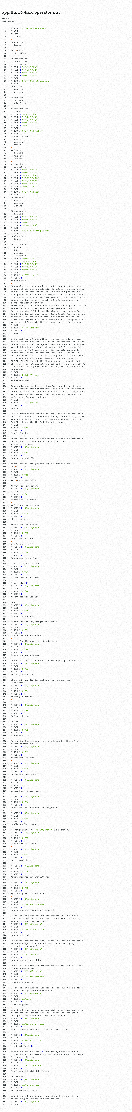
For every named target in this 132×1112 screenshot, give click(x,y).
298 (4, 852)
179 (4, 522)
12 (4, 58)
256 (4, 735)
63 (4, 200)
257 (4, 738)
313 (4, 893)
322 (4, 918)
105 (4, 316)
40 (4, 136)
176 (4, 513)
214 (4, 619)
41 (4, 139)
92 (4, 280)
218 (4, 630)
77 (4, 239)
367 (4, 1043)
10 (4, 53)
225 (4, 649)
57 (4, 183)
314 (4, 896)
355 (4, 1010)
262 (4, 752)
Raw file (5, 18)
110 (4, 330)
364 (4, 1035)
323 (4, 921)
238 (4, 685)
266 (4, 763)
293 (4, 838)
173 (4, 505)
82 (4, 253)
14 (4, 64)
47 (4, 156)
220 (4, 635)
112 (4, 336)
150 (4, 441)
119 (4, 355)
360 (4, 1024)
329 (4, 938)
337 (4, 960)
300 (4, 857)
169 (4, 494)
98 (4, 297)
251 (4, 721)
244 (4, 702)
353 (4, 1004)
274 (4, 785)
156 (4, 458)
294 (4, 841)
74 (4, 230)
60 (4, 192)
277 (4, 793)
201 (4, 583)
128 (4, 380)
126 (4, 375)
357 (4, 1015)
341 (4, 971)
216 (4, 624)
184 (4, 536)
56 (4, 181)
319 (4, 910)
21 (4, 83)
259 (4, 743)
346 (4, 985)
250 (4, 719)
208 (4, 602)
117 (4, 350)
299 (4, 854)
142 (4, 419)
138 (4, 408)
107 (4, 322)
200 (4, 580)
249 (4, 716)
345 (4, 982)
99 (4, 300)
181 (4, 527)
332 (4, 946)
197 (4, 572)
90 (4, 275)
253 (4, 727)
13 (4, 61)
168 (4, 491)
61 (4, 194)
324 (4, 924)
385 (4, 1093)
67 (4, 211)
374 (4, 1062)
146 (4, 430)
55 (4, 178)
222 (4, 641)
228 (4, 658)
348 (4, 990)
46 (4, 153)
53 (4, 172)
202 (4, 585)
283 (4, 810)
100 (4, 303)
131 (4, 388)
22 (4, 86)
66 (4, 208)
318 (4, 907)
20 (4, 81)
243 (4, 699)
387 (4, 1098)
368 (4, 1046)
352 (4, 1001)
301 (4, 860)
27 (4, 100)
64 (4, 203)
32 (4, 114)
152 (4, 447)
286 (4, 818)
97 (4, 294)
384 (4, 1090)
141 (4, 416)
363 (4, 1032)
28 (4, 103)
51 (4, 167)
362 (4, 1029)
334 (4, 952)
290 (4, 830)
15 (4, 67)
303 (4, 866)
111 (4, 333)
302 (4, 863)
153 (4, 450)
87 (4, 267)
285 (4, 816)
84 (4, 258)
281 (4, 805)
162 (4, 475)
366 (4, 1040)
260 (4, 746)
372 (4, 1057)
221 (4, 638)
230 (4, 663)
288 (4, 824)
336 (4, 957)
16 (4, 70)
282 (4, 807)
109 (4, 328)
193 (4, 561)
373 (4, 1060)
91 (4, 278)
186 (4, 541)
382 (4, 1085)
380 (4, 1079)
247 (4, 710)
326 (4, 929)
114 (4, 341)
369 (4, 1049)
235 (4, 677)
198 (4, 574)
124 (4, 369)
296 (4, 846)
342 (4, 974)
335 (4, 954)
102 (4, 308)
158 (4, 463)
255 (4, 732)
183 (4, 533)
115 (4, 344)
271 (4, 777)
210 (4, 608)
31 (4, 111)
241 (4, 694)
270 (4, 774)
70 (4, 219)
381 (4, 1082)
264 (4, 757)
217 (4, 627)
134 (4, 397)
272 (4, 780)
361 (4, 1026)
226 (4, 652)
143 (4, 422)
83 (4, 255)
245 (4, 705)
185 (4, 538)
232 (4, 669)
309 (4, 882)
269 (4, 771)
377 (4, 1071)
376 (4, 1068)
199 (4, 577)
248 (4, 713)
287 (4, 821)
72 (4, 225)
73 (4, 228)
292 (4, 835)
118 (4, 352)
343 (4, 976)
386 (4, 1096)
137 (4, 405)
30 (4, 108)
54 (4, 175)
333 (4, 949)
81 (4, 250)
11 (4, 56)
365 (4, 1037)
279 (4, 799)
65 (4, 206)
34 (4, 120)
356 (4, 1012)
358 (4, 1018)
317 (4, 904)
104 (4, 314)
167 (4, 488)
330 (4, 940)
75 (4, 233)
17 (4, 72)
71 (4, 222)
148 (4, 436)
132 (4, 391)
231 (4, 666)
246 (4, 707)
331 (4, 943)
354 (4, 1007)
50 (4, 164)
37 (4, 128)
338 (4, 963)
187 (4, 544)
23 (4, 89)
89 (4, 272)
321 (4, 915)
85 (4, 261)
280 (4, 802)
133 (4, 394)
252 (4, 724)
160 (4, 469)
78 (4, 242)
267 (4, 766)
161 (4, 472)
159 (4, 466)
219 (4, 633)
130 (4, 386)
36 (4, 125)
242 (4, 696)
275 (4, 788)
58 (4, 186)
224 (4, 646)
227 (4, 655)
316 (4, 902)
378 (4, 1074)
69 (4, 217)
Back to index (8, 21)
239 (4, 688)
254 (4, 730)
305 (4, 871)
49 (4, 161)
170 (4, 497)
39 (4, 133)
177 (4, 516)
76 (4, 236)
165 (4, 483)
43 (4, 144)
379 (4, 1076)
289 (4, 827)
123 (4, 366)
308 (4, 879)
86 (4, 264)
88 (4, 269)
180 (4, 524)
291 (4, 832)
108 (4, 325)
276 (4, 791)
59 (4, 189)
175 (4, 511)
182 (4, 530)
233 (4, 671)
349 (4, 993)
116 (4, 347)
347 (4, 988)
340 (4, 968)
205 (4, 594)
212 (4, 613)
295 (4, 843)
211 (4, 610)
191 (4, 555)
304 (4, 868)
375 (4, 1065)
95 (4, 289)
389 (4, 1104)
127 (4, 377)
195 (4, 566)
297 (4, 849)
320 (4, 913)
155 (4, 455)
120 (4, 358)
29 (4, 106)
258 (4, 741)
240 (4, 691)
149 (4, 438)
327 (4, 932)
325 (4, 927)
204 (4, 591)
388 (4, 1101)
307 (4, 877)
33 (4, 117)
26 (4, 97)
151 (4, 444)
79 (4, 244)
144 (4, 425)
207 (4, 599)
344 (4, 979)
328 (4, 935)
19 (4, 78)
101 (4, 305)
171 (4, 499)
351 (4, 999)
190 (4, 552)
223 (4, 644)
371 (4, 1054)
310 (4, 885)
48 (4, 158)
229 (4, 660)
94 (4, 286)
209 (4, 605)
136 (4, 402)
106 (4, 319)
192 (4, 558)
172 (4, 502)
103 (4, 311)
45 (4, 150)
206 (4, 597)
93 (4, 283)
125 (4, 372)
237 (4, 682)
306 (4, 874)
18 (4, 75)
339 (4, 965)
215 (4, 621)
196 (4, 569)
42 (4, 142)
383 (4, 1087)
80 (4, 247)
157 (4, 461)
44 (4, 147)
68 (4, 214)
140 (4, 413)
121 (4, 361)
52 (4, 169)
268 (4, 768)
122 (4, 364)
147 (4, 433)
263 (4, 755)
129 (4, 383)
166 (4, 486)
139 (4, 411)
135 (4, 400)
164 (4, 480)
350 (4, 996)
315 (4, 899)
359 (4, 1021)
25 (4, 95)
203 (4, 588)
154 (4, 452)
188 (4, 547)
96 (4, 291)
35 (4, 122)
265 (4, 760)
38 (4, 131)
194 (4, 563)
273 (4, 782)
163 (4, 477)
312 (4, 891)
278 (4, 796)
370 (4, 1051)
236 (4, 680)
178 (4, 519)
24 (4, 92)
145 (4, 427)
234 (4, 674)
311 (4, 888)
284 (4, 813)
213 (4, 616)
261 (4, 749)
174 (4, 508)
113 (4, 339)
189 (4, 549)
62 (4, 197)
